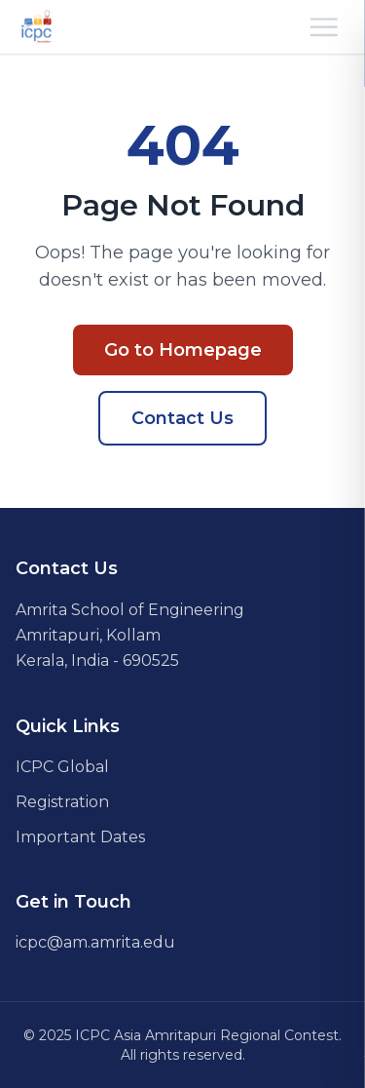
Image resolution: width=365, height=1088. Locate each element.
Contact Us (182, 418)
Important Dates (80, 837)
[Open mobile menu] (324, 27)
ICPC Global (62, 767)
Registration (62, 802)
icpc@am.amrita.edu (95, 942)
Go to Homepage (183, 350)
